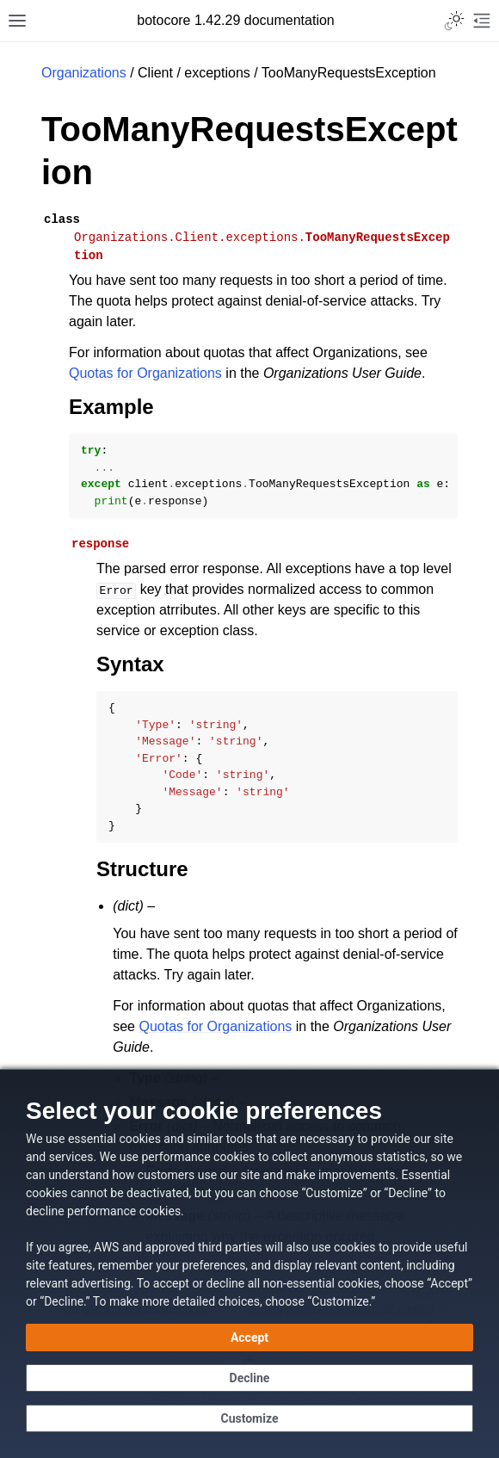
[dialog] (249, 1263)
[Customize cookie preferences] (249, 1418)
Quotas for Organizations (145, 373)
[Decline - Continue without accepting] (249, 1378)
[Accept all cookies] (249, 1337)
